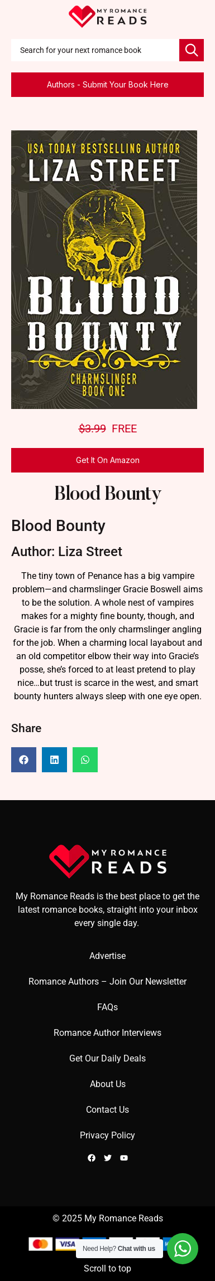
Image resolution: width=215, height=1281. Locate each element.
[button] (23, 759)
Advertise (107, 956)
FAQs (107, 1007)
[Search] (191, 50)
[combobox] (95, 50)
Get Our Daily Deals (107, 1058)
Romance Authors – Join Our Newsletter (107, 981)
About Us (108, 1084)
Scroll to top (107, 1268)
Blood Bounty (107, 495)
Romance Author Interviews (107, 1032)
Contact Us (107, 1109)
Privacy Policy (107, 1135)
